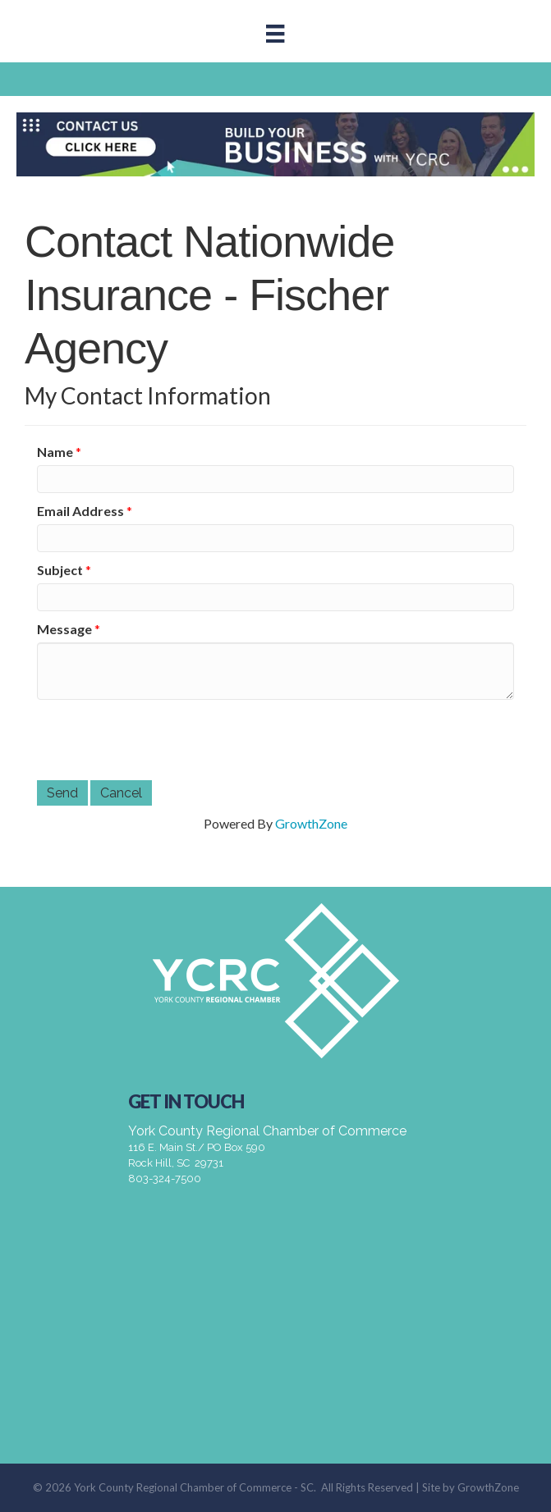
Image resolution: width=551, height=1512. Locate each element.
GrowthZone (311, 823)
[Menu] (275, 33)
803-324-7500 (164, 1178)
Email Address (80, 510)
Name (55, 451)
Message (64, 629)
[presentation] (162, 740)
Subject (60, 570)
